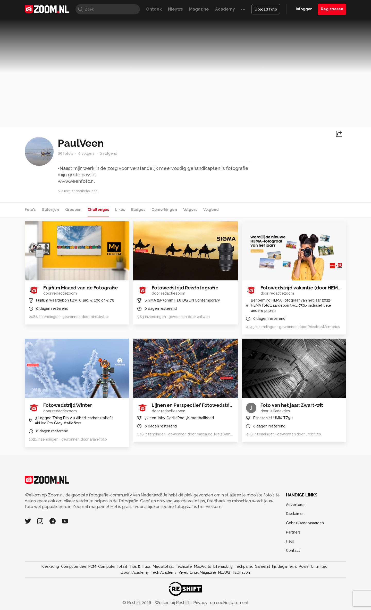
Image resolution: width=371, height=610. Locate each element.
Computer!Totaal (112, 566)
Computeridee (73, 566)
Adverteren (296, 505)
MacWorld (202, 566)
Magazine (199, 9)
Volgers (190, 210)
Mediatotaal (163, 566)
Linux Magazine (203, 572)
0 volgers (86, 153)
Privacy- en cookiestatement (220, 602)
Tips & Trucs (140, 566)
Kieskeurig (50, 566)
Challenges (98, 210)
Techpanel (244, 566)
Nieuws (175, 9)
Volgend (211, 210)
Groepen (73, 210)
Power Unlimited (313, 566)
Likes (120, 210)
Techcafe (184, 566)
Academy (225, 9)
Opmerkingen (164, 210)
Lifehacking (223, 566)
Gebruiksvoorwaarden (305, 523)
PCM (92, 566)
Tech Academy (163, 572)
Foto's (30, 210)
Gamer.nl (262, 566)
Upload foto (266, 9)
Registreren (332, 9)
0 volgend (108, 153)
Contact (293, 550)
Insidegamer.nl (284, 566)
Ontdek (154, 9)
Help (290, 541)
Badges (138, 210)
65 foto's (65, 153)
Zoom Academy (135, 572)
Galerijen (50, 210)
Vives (183, 572)
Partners (293, 532)
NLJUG (224, 572)
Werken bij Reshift (172, 602)
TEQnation (241, 572)
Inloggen (304, 9)
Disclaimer (295, 514)
